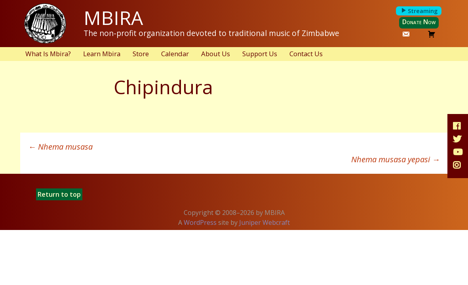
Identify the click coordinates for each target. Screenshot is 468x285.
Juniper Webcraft (264, 222)
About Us (215, 53)
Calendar (175, 53)
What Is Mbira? (48, 53)
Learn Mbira (101, 53)
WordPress (200, 222)
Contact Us (306, 53)
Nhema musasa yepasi (395, 159)
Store (141, 53)
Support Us (259, 53)
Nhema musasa (60, 146)
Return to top (59, 194)
